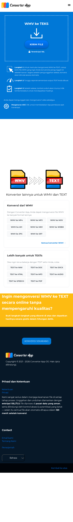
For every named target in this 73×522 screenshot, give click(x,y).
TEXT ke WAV (16, 267)
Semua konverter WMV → (53, 243)
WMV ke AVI (16, 227)
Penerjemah (8, 447)
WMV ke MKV (36, 227)
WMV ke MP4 (16, 220)
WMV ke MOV (56, 220)
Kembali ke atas (59, 468)
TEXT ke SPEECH (16, 281)
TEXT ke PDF (36, 281)
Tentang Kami (9, 441)
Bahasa (13, 458)
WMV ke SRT (36, 234)
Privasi (5, 392)
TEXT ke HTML (16, 274)
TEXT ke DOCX (56, 267)
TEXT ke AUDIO (56, 274)
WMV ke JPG (16, 234)
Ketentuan (7, 389)
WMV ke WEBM (56, 227)
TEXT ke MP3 (36, 274)
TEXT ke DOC (36, 267)
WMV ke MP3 (36, 220)
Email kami (7, 438)
